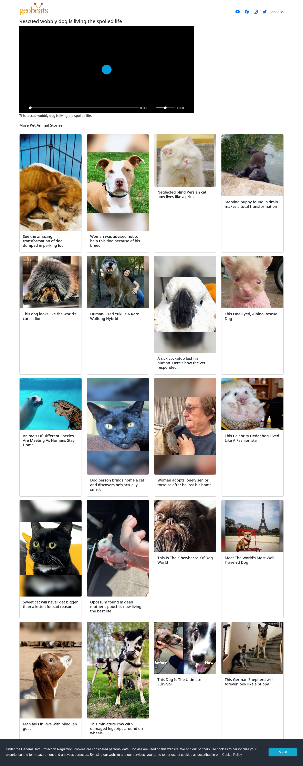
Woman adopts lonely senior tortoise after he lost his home (184, 482)
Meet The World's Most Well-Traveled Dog (250, 560)
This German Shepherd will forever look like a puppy (249, 681)
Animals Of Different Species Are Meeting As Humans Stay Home (49, 440)
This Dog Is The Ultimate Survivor (179, 681)
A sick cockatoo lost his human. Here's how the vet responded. (181, 363)
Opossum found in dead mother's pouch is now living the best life (116, 606)
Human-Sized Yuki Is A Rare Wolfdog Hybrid (114, 316)
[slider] (84, 108)
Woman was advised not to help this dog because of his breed (115, 241)
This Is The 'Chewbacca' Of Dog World (185, 560)
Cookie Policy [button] (232, 754)
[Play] (24, 108)
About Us (277, 12)
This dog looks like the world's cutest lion (49, 316)
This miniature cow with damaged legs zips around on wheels (116, 728)
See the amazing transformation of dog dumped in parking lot (43, 241)
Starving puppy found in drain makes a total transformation (251, 204)
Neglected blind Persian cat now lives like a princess (182, 194)
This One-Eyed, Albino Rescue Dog (251, 316)
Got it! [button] (283, 752)
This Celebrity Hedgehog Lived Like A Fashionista (252, 438)
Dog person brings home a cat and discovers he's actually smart (117, 484)
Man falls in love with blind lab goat (50, 726)
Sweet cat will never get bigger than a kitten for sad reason (50, 604)
